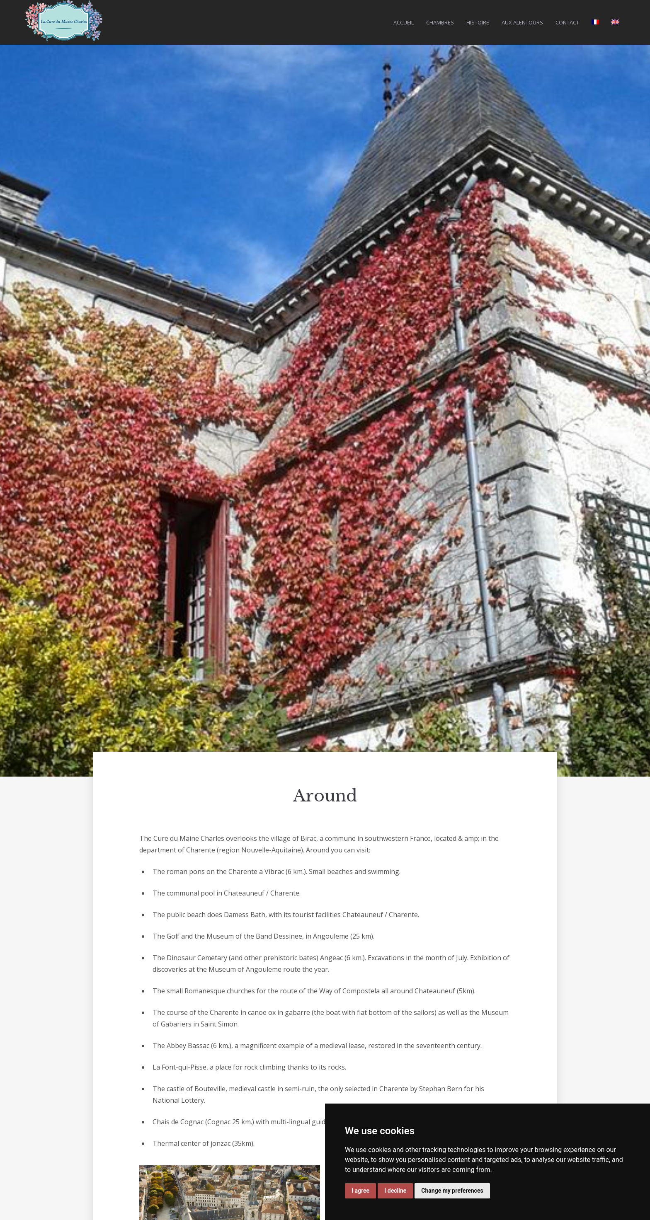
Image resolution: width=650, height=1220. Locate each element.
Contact (567, 22)
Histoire (477, 22)
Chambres (440, 22)
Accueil (403, 22)
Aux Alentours (522, 22)
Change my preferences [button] (452, 1190)
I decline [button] (395, 1190)
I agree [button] (360, 1190)
